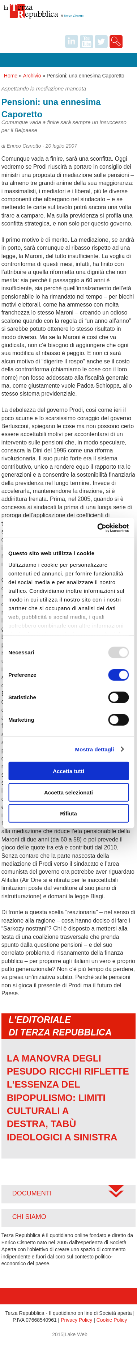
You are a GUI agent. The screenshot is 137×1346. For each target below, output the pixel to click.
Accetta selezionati (68, 792)
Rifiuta (68, 813)
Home (10, 76)
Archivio (32, 76)
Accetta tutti (68, 771)
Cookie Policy (112, 1320)
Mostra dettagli (94, 749)
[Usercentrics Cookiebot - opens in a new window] (98, 527)
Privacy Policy (76, 1320)
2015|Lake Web (69, 1334)
